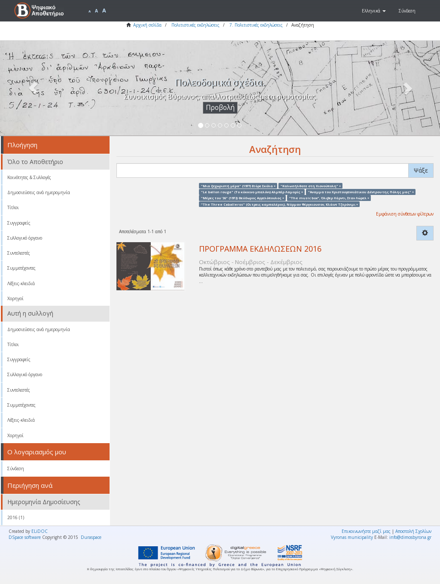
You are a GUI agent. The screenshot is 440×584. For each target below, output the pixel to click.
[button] (373, 10)
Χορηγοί (15, 298)
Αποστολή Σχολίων (413, 531)
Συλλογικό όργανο (24, 238)
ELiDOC (39, 531)
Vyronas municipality (352, 537)
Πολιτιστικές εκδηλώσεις (195, 25)
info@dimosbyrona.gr (410, 537)
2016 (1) (15, 517)
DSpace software (25, 537)
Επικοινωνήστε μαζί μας (366, 531)
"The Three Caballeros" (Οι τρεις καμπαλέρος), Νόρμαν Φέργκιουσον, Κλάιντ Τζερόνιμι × (279, 204)
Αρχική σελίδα (147, 25)
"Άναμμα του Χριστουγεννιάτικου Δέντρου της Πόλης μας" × (361, 191)
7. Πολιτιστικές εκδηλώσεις (256, 25)
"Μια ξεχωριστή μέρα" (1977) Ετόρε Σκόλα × (238, 185)
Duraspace (91, 537)
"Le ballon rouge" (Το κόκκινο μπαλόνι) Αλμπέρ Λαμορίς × (252, 191)
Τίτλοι (13, 207)
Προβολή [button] (220, 107)
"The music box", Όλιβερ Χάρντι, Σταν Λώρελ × (329, 198)
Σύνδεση (15, 468)
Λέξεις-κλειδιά (21, 283)
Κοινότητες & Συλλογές (29, 177)
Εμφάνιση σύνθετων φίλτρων (405, 214)
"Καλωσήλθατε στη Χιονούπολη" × (311, 185)
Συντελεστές (18, 253)
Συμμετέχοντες (21, 268)
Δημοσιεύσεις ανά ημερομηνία (38, 192)
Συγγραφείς (19, 223)
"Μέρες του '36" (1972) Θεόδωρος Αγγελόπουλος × (242, 198)
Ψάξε (421, 170)
